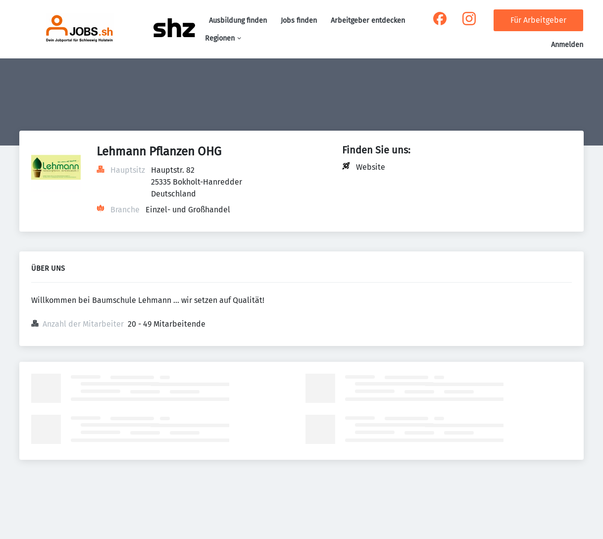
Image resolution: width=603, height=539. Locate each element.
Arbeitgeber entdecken (368, 20)
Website (370, 167)
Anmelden (567, 45)
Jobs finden (299, 20)
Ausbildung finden (238, 20)
